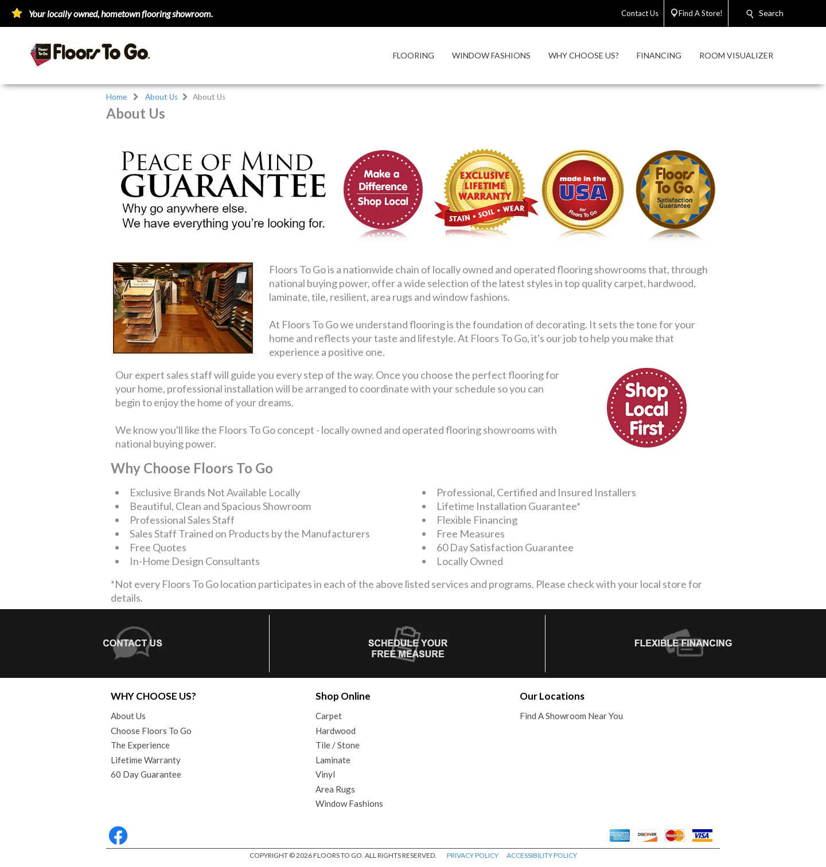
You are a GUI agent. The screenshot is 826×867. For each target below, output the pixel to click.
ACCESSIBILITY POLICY (541, 855)
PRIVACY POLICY (472, 855)
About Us (161, 96)
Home (116, 96)
